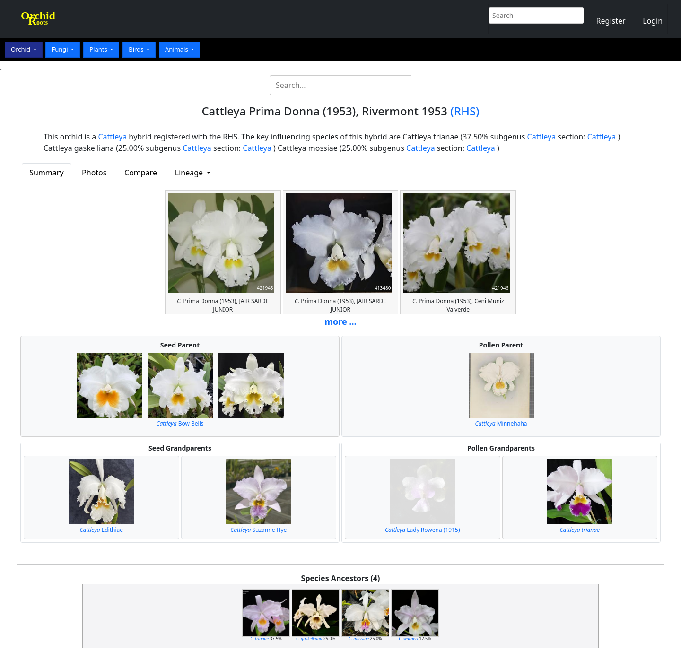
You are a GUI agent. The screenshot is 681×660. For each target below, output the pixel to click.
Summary (46, 172)
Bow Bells (179, 423)
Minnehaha (501, 423)
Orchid (21, 49)
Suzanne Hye (258, 530)
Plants (99, 49)
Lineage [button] (190, 172)
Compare (140, 172)
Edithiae (101, 530)
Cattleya (112, 136)
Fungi (61, 49)
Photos (94, 172)
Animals (177, 49)
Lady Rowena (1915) (422, 530)
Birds (137, 49)
